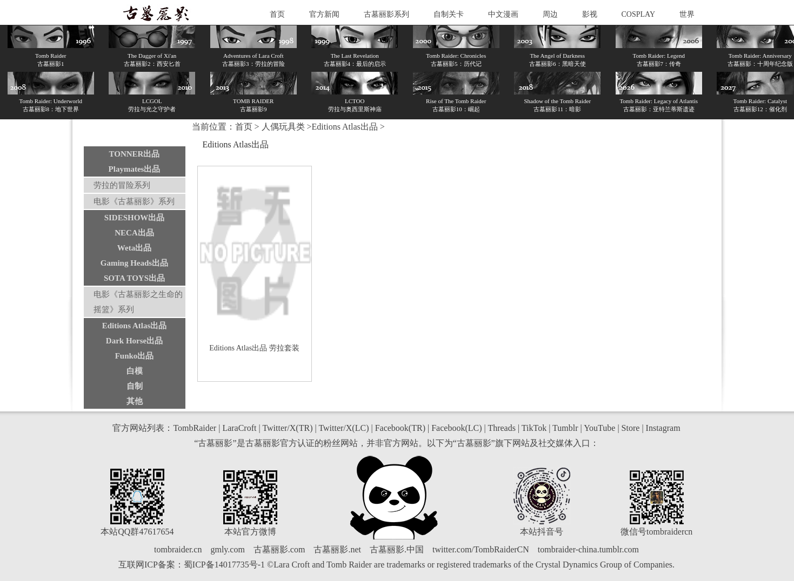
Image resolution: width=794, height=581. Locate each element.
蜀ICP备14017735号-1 (224, 564)
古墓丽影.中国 (397, 549)
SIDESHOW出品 (134, 217)
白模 (134, 371)
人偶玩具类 (283, 126)
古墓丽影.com (279, 549)
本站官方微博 (250, 531)
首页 (277, 14)
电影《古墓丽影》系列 (134, 201)
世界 (687, 14)
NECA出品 (134, 232)
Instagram (663, 428)
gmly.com (227, 549)
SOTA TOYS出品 (134, 278)
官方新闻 (324, 14)
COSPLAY (639, 14)
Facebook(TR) (400, 428)
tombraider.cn (178, 549)
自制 (134, 386)
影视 (589, 14)
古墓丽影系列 (386, 14)
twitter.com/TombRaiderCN (480, 549)
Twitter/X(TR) (287, 428)
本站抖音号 (541, 531)
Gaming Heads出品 (134, 263)
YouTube (599, 428)
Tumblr (565, 428)
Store (631, 428)
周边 (550, 14)
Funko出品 (134, 356)
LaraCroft (239, 428)
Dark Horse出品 (134, 340)
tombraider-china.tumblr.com (588, 549)
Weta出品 (134, 248)
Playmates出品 (135, 169)
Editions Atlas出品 (134, 325)
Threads (502, 428)
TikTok (534, 428)
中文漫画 (503, 14)
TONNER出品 (134, 154)
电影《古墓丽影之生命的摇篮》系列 (138, 302)
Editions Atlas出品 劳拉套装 (254, 348)
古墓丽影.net (337, 549)
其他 (134, 401)
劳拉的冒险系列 (122, 185)
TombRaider (194, 428)
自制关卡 (448, 14)
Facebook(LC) (456, 428)
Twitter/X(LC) (343, 428)
